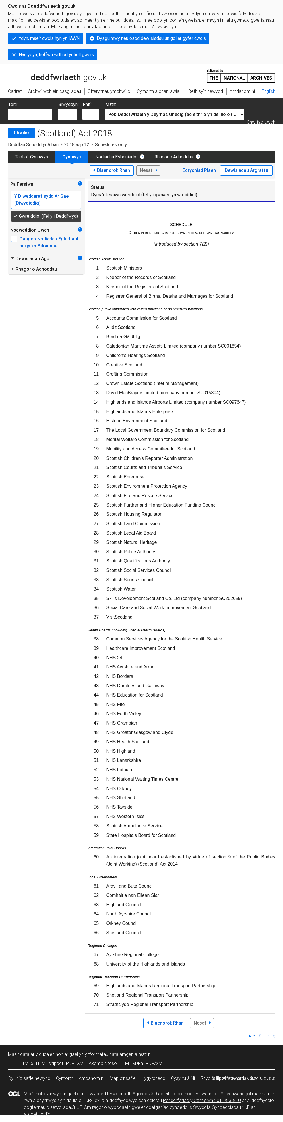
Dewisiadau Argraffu (246, 170)
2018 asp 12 (76, 144)
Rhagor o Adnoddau (173, 157)
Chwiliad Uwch (261, 122)
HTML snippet (49, 1063)
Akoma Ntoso (103, 1063)
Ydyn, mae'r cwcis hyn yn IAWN (49, 38)
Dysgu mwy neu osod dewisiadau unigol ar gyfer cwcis (151, 38)
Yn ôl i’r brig (264, 1036)
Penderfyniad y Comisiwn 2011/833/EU (202, 1100)
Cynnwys (71, 157)
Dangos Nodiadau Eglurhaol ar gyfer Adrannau (49, 242)
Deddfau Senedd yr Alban (33, 144)
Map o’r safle (123, 1078)
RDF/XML (155, 1063)
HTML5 (26, 1063)
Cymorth (64, 1078)
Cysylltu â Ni (183, 1078)
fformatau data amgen (110, 1054)
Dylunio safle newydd (29, 1078)
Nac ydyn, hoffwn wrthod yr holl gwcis (56, 54)
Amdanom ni (91, 1078)
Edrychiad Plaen (199, 170)
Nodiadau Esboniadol (116, 157)
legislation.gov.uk (53, 75)
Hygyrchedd (153, 1078)
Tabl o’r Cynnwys (31, 157)
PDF (70, 1063)
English (268, 91)
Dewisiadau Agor (30, 258)
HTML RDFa (131, 1063)
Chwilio (21, 132)
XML (81, 1063)
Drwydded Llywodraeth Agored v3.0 (121, 1093)
